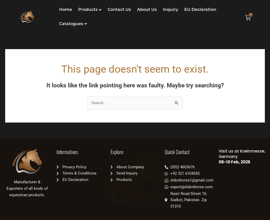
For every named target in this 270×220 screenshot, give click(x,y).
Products (88, 9)
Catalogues (71, 23)
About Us (147, 9)
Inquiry (170, 9)
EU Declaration (200, 9)
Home (65, 9)
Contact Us (119, 9)
